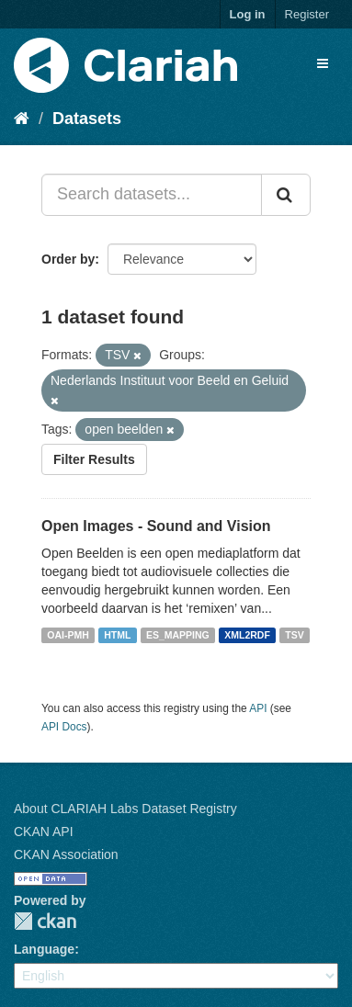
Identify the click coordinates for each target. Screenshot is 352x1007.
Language (44, 949)
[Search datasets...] (151, 195)
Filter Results (94, 459)
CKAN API (44, 831)
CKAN (45, 921)
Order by (68, 259)
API (258, 708)
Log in (248, 14)
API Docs (64, 726)
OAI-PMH (68, 634)
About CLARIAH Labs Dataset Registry (125, 808)
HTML (117, 634)
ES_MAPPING (178, 634)
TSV (294, 634)
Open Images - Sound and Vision (156, 526)
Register (307, 14)
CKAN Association (66, 854)
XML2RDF (247, 634)
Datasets (86, 118)
